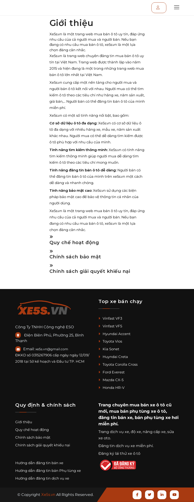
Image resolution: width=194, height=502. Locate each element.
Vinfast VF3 (110, 318)
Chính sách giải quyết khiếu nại (89, 271)
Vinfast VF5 (110, 326)
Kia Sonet (108, 349)
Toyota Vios (110, 341)
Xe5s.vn (48, 494)
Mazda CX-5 (110, 380)
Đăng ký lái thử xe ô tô (119, 453)
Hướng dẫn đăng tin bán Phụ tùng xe (48, 470)
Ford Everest (111, 372)
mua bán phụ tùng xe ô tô (137, 411)
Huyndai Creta (113, 356)
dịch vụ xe (119, 432)
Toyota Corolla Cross (118, 364)
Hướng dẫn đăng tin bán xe (39, 463)
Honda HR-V (111, 387)
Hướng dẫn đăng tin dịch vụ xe (42, 478)
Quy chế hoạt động (74, 242)
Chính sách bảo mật (75, 257)
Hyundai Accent (114, 334)
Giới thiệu (23, 422)
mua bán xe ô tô (147, 405)
